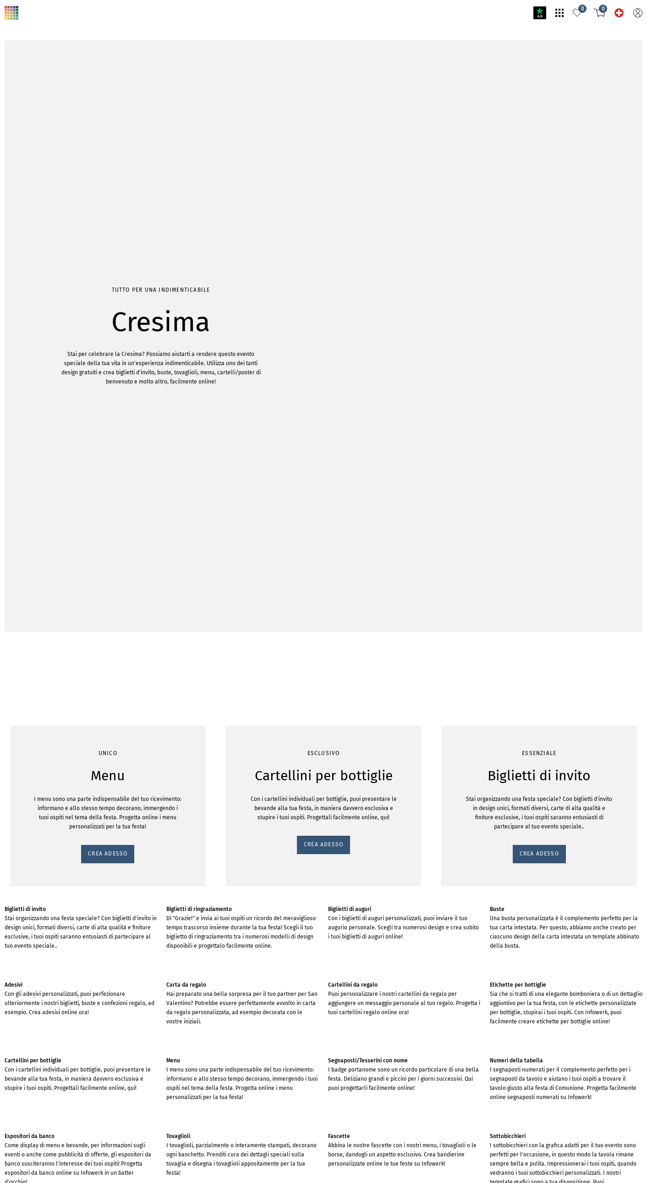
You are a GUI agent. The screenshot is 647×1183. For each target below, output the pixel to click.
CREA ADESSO (29, 143)
